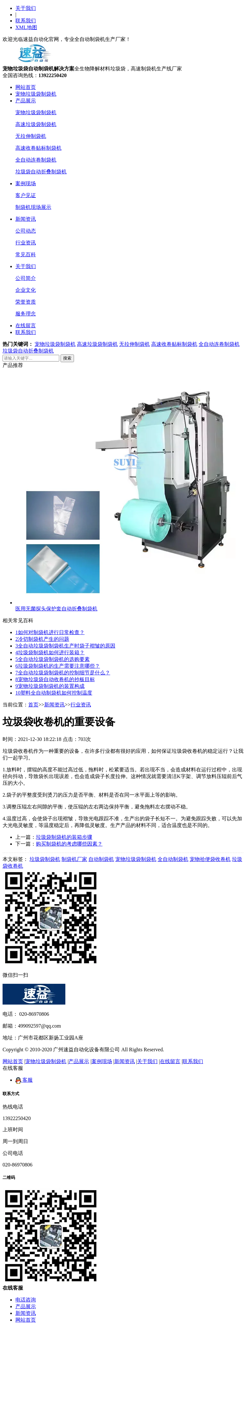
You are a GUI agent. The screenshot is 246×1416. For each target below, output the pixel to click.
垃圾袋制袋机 (44, 859)
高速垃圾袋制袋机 (35, 124)
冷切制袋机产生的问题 (42, 639)
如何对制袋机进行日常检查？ (50, 632)
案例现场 (25, 183)
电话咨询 (25, 1299)
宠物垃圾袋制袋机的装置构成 (50, 686)
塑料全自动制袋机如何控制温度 (53, 693)
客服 (24, 1080)
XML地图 (26, 27)
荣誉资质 (25, 302)
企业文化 (25, 290)
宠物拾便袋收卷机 (210, 859)
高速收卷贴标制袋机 (38, 148)
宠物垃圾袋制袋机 (35, 94)
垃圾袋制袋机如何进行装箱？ (50, 652)
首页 (33, 704)
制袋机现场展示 (33, 207)
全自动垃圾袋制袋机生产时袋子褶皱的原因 (65, 645)
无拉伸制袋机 (30, 136)
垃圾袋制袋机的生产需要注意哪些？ (57, 666)
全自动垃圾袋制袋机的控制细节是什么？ (62, 672)
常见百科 (25, 254)
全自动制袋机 (173, 859)
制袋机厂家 (74, 859)
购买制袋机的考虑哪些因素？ (69, 844)
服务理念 (25, 313)
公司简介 (25, 278)
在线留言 (25, 325)
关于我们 (25, 8)
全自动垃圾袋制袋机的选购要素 (52, 659)
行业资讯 (25, 242)
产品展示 (25, 100)
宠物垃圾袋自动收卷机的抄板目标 (55, 679)
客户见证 (25, 195)
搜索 (67, 358)
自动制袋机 (101, 859)
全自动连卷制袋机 (35, 160)
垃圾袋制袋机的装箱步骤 (64, 837)
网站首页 (25, 87)
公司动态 (25, 231)
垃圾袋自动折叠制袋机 (41, 171)
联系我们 (25, 20)
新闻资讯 (25, 219)
